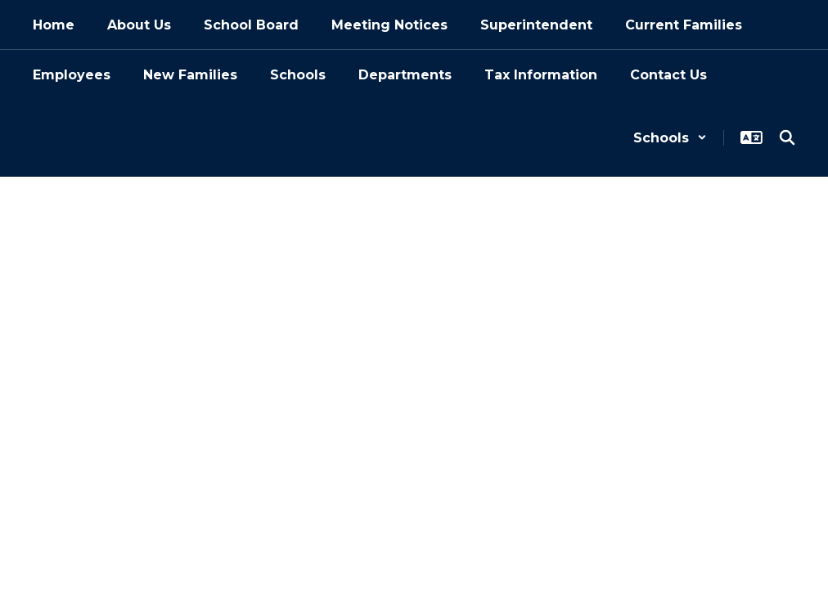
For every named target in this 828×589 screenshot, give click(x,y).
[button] (670, 138)
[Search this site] (787, 137)
